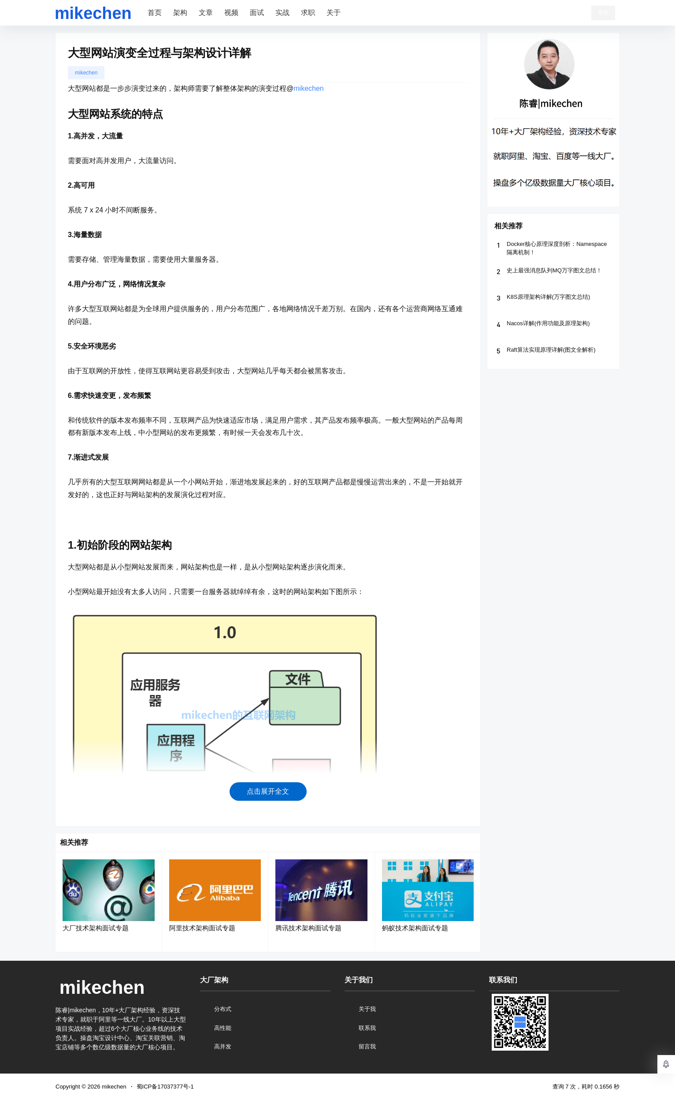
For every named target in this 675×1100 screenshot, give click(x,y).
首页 (155, 12)
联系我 (367, 1028)
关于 (333, 12)
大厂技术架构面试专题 (96, 928)
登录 (603, 13)
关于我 (367, 1009)
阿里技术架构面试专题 (202, 928)
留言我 (367, 1046)
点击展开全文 (268, 791)
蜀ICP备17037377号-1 (165, 1086)
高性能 (222, 1028)
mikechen (86, 73)
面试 (257, 12)
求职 (308, 12)
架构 (180, 12)
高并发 (222, 1046)
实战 (282, 12)
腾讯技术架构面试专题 (308, 928)
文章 (206, 12)
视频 (231, 12)
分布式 (222, 1009)
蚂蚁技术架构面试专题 (415, 928)
